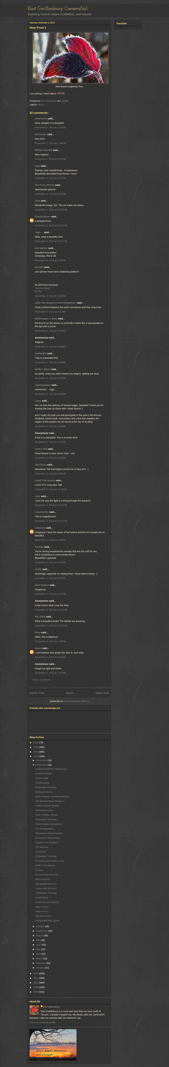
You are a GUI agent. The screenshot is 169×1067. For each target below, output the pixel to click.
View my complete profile (43, 1022)
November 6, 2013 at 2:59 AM (50, 657)
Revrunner (41, 134)
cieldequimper (43, 385)
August (40, 935)
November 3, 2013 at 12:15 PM (51, 505)
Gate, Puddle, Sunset (46, 815)
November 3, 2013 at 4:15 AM (50, 311)
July (38, 940)
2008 (36, 992)
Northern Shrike (43, 773)
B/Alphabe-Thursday (46, 787)
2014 (36, 751)
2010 (36, 982)
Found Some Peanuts (46, 874)
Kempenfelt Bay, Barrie (47, 920)
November (42, 765)
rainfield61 (41, 353)
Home (70, 692)
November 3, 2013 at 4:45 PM (50, 562)
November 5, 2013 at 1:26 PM (50, 641)
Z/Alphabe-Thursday (46, 856)
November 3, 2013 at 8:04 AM (50, 378)
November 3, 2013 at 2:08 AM (50, 296)
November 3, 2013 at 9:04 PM (50, 578)
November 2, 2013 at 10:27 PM (51, 241)
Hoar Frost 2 (41, 906)
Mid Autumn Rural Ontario (48, 833)
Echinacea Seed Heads (47, 838)
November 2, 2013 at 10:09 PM (51, 209)
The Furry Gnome (44, 185)
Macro (41, 104)
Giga (37, 166)
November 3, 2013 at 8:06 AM (50, 394)
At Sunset (40, 851)
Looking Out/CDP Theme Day (50, 769)
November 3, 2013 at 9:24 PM (50, 594)
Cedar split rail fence (46, 888)
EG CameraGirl (51, 1007)
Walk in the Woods (45, 865)
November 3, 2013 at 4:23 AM (50, 331)
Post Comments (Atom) (76, 701)
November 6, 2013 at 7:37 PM (50, 673)
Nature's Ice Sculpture (46, 842)
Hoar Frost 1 (41, 911)
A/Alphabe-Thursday (46, 819)
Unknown (40, 527)
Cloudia (39, 267)
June (39, 944)
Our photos (41, 248)
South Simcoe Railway (47, 902)
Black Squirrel (42, 879)
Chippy (39, 870)
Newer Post (37, 692)
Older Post (102, 692)
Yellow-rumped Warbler (47, 805)
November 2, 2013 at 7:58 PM (50, 143)
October (40, 926)
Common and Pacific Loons (49, 861)
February (41, 963)
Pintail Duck (41, 897)
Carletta (39, 547)
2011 (36, 978)
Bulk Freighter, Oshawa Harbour (52, 796)
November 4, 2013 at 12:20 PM (51, 609)
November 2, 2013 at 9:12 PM (50, 178)
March (39, 958)
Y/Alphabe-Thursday (46, 893)
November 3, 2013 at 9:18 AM (50, 426)
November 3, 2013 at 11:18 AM (51, 489)
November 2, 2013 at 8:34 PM (50, 159)
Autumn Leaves (43, 916)
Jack (37, 200)
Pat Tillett (40, 616)
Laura (38, 400)
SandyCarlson (43, 216)
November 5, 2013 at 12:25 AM (51, 625)
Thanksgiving (42, 782)
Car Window (41, 847)
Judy (37, 496)
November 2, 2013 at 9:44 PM (50, 194)
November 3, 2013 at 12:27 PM (51, 521)
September (42, 931)
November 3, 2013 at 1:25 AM (50, 260)
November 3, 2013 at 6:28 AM (50, 346)
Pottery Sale (41, 778)
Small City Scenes (45, 480)
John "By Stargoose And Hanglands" (55, 302)
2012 (36, 973)
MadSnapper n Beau (46, 318)
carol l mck (41, 449)
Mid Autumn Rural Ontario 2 (49, 801)
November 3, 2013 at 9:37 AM (50, 442)
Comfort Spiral (42, 288)
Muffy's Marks (42, 369)
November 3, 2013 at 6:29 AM (50, 362)
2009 (36, 987)
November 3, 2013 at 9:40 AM (50, 458)
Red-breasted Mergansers (49, 824)
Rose (38, 632)
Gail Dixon (40, 464)
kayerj (38, 648)
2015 (36, 747)
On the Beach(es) (44, 828)
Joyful (38, 569)
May (38, 949)
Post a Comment (41, 679)
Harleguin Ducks (44, 792)
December (42, 760)
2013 (36, 756)
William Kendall (43, 150)
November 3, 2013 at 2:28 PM (50, 540)
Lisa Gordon (42, 512)
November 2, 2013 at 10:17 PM (51, 225)
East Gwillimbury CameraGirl (57, 8)
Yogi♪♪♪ (39, 232)
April (38, 954)
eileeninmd (41, 118)
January (40, 967)
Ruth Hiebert (42, 585)
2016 (36, 742)
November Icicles (44, 810)
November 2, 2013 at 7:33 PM (50, 127)
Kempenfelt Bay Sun (46, 884)
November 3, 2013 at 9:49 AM (50, 473)
